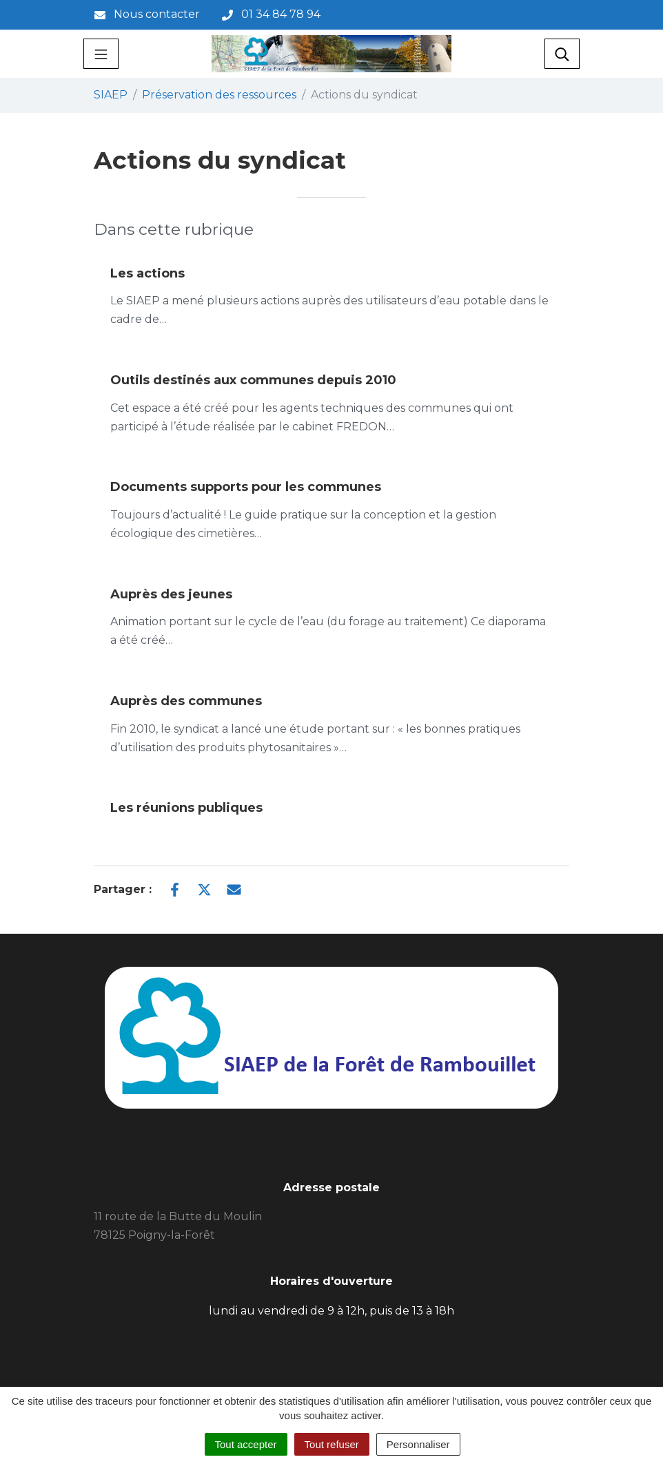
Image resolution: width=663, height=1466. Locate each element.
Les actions (147, 273)
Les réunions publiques (186, 807)
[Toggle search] (562, 54)
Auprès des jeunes (171, 594)
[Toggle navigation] (101, 54)
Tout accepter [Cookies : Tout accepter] (246, 1444)
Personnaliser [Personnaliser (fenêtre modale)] (418, 1444)
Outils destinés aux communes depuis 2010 (253, 380)
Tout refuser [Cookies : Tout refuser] (332, 1444)
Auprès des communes (186, 701)
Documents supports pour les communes (245, 486)
